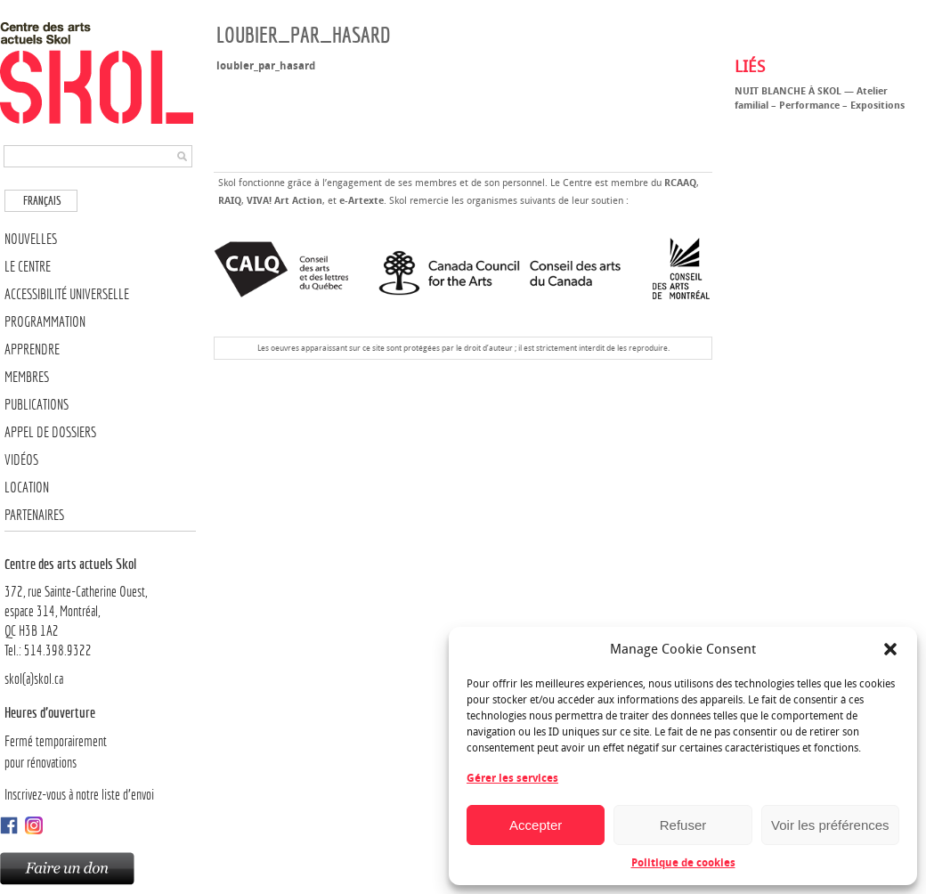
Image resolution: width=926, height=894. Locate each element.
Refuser (683, 825)
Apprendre (32, 349)
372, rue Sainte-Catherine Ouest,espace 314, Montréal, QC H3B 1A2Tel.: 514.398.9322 (100, 606)
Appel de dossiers (50, 432)
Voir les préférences (830, 825)
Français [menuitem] (42, 200)
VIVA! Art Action (284, 201)
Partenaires (34, 515)
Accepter (535, 825)
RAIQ (229, 201)
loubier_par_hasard (265, 66)
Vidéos (21, 459)
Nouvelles (30, 239)
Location (26, 487)
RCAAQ (680, 183)
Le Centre (27, 266)
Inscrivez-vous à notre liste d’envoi (79, 794)
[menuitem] (41, 201)
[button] (890, 649)
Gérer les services (512, 778)
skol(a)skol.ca (33, 678)
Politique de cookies (683, 863)
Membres (26, 377)
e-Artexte (361, 201)
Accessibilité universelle (66, 294)
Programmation (44, 321)
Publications (36, 404)
